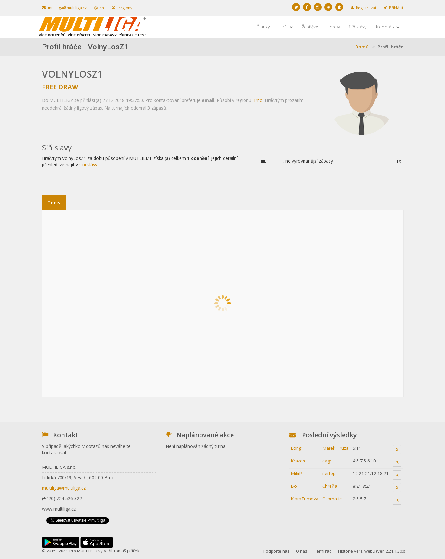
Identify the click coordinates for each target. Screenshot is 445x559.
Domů (362, 47)
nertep (329, 473)
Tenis (54, 202)
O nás (301, 551)
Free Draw (60, 87)
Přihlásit (393, 7)
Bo (294, 486)
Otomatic (332, 499)
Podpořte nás (276, 551)
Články (263, 26)
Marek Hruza (335, 448)
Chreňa (329, 486)
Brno (257, 100)
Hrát (286, 26)
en (99, 7)
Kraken (298, 461)
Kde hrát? (388, 26)
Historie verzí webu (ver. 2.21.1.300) (371, 551)
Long (296, 448)
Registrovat (363, 7)
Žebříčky (310, 26)
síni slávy (88, 164)
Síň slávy (358, 26)
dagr (326, 461)
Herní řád (323, 551)
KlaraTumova (304, 499)
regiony (122, 7)
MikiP (296, 473)
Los (334, 26)
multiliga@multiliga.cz (64, 7)
